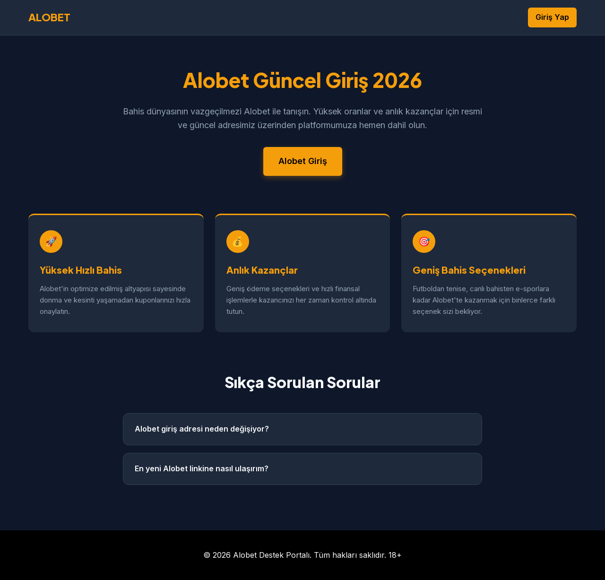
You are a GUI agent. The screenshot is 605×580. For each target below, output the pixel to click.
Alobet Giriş (302, 161)
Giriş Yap (552, 17)
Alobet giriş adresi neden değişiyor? (202, 428)
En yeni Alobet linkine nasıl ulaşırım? (201, 468)
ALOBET (49, 17)
